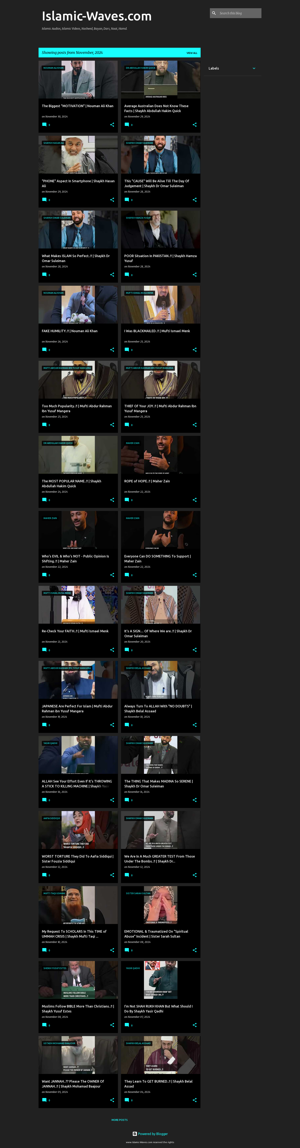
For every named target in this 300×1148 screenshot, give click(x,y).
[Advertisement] (232, 142)
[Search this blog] (239, 13)
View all (192, 53)
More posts (120, 1120)
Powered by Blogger (150, 1134)
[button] (112, 125)
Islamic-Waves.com (97, 15)
